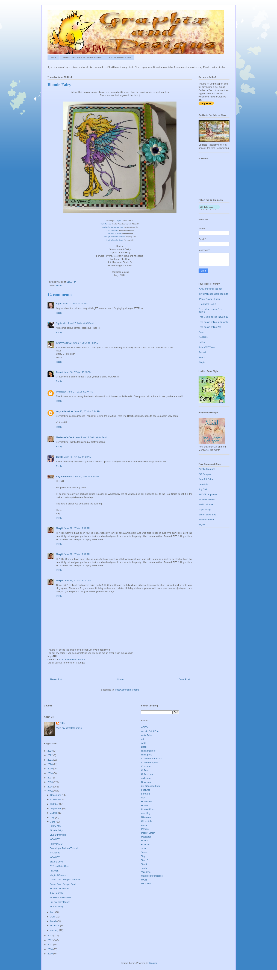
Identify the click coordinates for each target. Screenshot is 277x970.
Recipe (144, 840)
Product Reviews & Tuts (119, 57)
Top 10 (144, 860)
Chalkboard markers (151, 758)
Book (143, 747)
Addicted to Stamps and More (113, 227)
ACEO (144, 727)
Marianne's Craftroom (68, 437)
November (56, 799)
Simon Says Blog (207, 514)
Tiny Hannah (56, 893)
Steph (202, 362)
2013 (50, 935)
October (54, 804)
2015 (50, 786)
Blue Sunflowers (58, 834)
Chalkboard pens (149, 762)
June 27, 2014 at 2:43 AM (75, 303)
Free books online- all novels (213, 322)
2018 (50, 773)
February (55, 925)
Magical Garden (58, 875)
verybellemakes (64, 411)
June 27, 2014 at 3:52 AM (80, 323)
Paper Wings (205, 509)
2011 (50, 944)
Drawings (146, 782)
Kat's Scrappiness (208, 494)
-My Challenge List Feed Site (213, 294)
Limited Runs (148, 809)
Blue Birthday (56, 906)
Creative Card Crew (114, 233)
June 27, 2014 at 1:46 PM (80, 391)
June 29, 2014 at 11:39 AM (77, 457)
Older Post (184, 679)
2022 (50, 755)
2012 (50, 940)
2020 (50, 764)
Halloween (146, 801)
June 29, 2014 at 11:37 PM (77, 580)
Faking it (54, 870)
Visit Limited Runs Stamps (71, 659)
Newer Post (56, 679)
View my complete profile (69, 728)
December (56, 795)
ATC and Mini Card (59, 866)
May (52, 912)
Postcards (146, 836)
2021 (50, 759)
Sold (143, 848)
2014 (50, 791)
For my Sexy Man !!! (60, 902)
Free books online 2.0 (210, 327)
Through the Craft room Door (114, 237)
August (54, 813)
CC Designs (205, 474)
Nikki (62, 723)
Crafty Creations (111, 230)
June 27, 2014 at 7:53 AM (85, 343)
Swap (144, 852)
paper (144, 825)
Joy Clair (203, 489)
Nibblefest (146, 817)
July (52, 817)
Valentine (146, 872)
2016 (50, 782)
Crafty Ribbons (106, 224)
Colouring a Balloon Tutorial (64, 848)
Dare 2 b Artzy (206, 479)
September (56, 808)
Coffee (144, 770)
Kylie (58, 303)
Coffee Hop (147, 774)
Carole (59, 457)
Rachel (202, 352)
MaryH (59, 528)
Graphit (118, 221)
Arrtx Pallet (146, 735)
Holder (59, 285)
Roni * (202, 357)
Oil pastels (146, 821)
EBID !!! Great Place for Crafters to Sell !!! (82, 57)
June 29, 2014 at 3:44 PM (86, 476)
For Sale (145, 793)
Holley (202, 342)
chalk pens (146, 754)
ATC (143, 743)
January (54, 930)
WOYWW (55, 839)
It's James (55, 852)
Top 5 (144, 868)
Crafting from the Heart (114, 240)
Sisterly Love (56, 861)
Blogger (153, 963)
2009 (50, 953)
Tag (143, 856)
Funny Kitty (55, 825)
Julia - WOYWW (207, 347)
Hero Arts (203, 484)
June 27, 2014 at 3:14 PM (87, 411)
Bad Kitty (203, 337)
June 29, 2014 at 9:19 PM (77, 528)
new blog (145, 813)
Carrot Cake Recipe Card (62, 884)
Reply (59, 312)
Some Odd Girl (206, 519)
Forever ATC (56, 843)
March (53, 921)
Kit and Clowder (207, 499)
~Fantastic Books (207, 304)
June (53, 822)
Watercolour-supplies (152, 875)
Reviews (145, 844)
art (142, 739)
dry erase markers (150, 786)
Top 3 (144, 864)
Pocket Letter (148, 833)
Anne (201, 332)
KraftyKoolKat (63, 343)
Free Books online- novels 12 (213, 317)
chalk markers (148, 750)
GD (143, 797)
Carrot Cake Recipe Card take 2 (66, 879)
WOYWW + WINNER (60, 897)
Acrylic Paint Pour (150, 731)
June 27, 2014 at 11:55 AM (77, 372)
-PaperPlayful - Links (209, 299)
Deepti (59, 372)
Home (53, 57)
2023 (50, 750)
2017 (50, 777)
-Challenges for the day (210, 288)
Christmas (146, 766)
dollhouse (146, 778)
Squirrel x (61, 323)
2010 (50, 949)
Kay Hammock (64, 476)
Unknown (61, 391)
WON (144, 879)
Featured (145, 790)
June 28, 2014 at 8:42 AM (94, 437)
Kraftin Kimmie (206, 504)
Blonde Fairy (56, 830)
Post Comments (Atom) (127, 689)
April (53, 916)
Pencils (145, 829)
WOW (202, 524)
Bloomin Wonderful (59, 888)
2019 (50, 768)
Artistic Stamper (207, 469)
